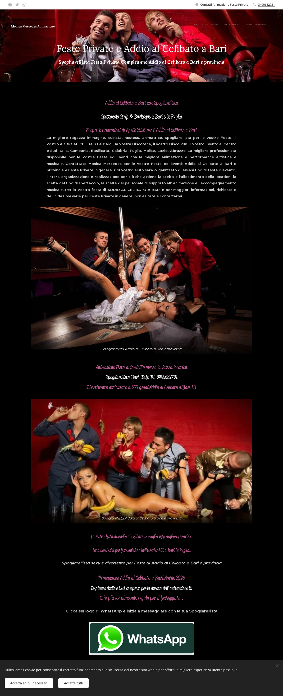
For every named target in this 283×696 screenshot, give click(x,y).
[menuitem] (204, 25)
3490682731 (266, 4)
